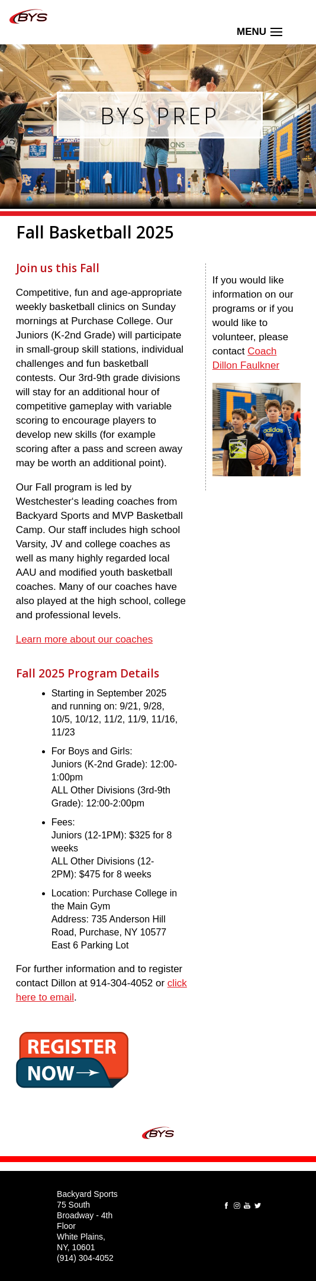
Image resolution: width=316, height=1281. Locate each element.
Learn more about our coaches (84, 639)
